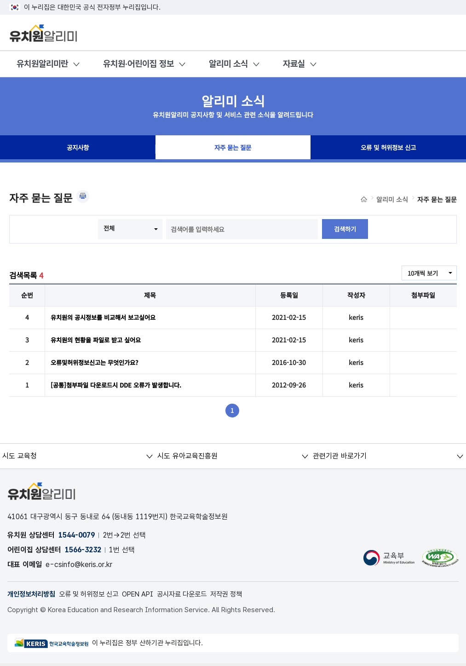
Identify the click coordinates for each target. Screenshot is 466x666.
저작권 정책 (244, 596)
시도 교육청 (19, 457)
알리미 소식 (228, 63)
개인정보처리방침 (33, 596)
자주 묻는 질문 (233, 149)
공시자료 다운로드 (196, 596)
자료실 (294, 63)
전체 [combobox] (109, 228)
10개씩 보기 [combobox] (421, 273)
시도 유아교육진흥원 (187, 457)
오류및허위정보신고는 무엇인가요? (98, 363)
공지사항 (78, 149)
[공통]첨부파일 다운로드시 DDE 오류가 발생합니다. (121, 386)
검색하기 (345, 229)
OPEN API (148, 596)
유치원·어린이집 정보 (138, 63)
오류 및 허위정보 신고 (388, 149)
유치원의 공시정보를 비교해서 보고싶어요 (107, 317)
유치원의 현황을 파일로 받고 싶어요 (99, 340)
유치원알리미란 (42, 63)
